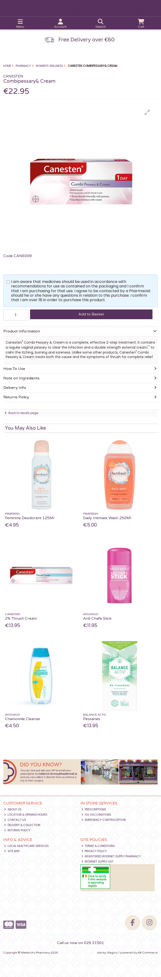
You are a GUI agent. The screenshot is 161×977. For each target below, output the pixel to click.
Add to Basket (91, 314)
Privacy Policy (94, 851)
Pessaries (91, 719)
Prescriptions (93, 809)
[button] (147, 112)
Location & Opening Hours (25, 815)
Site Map (12, 851)
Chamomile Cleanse (22, 719)
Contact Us (15, 820)
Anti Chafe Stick (97, 618)
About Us (13, 809)
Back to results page (23, 413)
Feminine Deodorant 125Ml (29, 518)
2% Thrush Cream (21, 618)
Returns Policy (17, 830)
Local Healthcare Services (26, 846)
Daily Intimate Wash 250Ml (107, 518)
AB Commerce (148, 952)
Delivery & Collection (22, 825)
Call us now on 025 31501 (80, 943)
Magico (112, 952)
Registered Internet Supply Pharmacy (111, 856)
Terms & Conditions (98, 846)
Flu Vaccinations (96, 815)
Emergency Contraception (103, 820)
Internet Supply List (97, 861)
